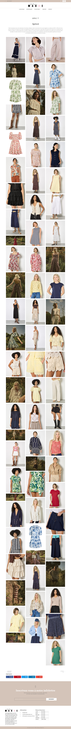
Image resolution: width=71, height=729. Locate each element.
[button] (9, 677)
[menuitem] (61, 1)
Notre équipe (29, 9)
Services (44, 9)
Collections (37, 9)
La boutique (21, 9)
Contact (50, 9)
